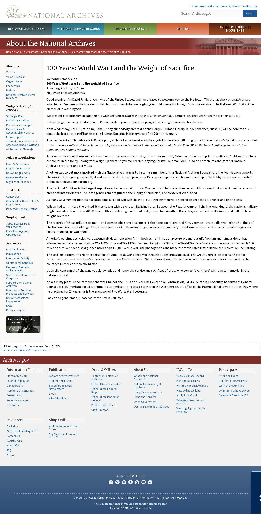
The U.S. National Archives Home (54, 11)
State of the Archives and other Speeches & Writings (22, 143)
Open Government (145, 402)
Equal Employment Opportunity (17, 232)
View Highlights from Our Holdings (191, 409)
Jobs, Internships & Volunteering (18, 225)
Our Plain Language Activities (151, 406)
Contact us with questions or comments (27, 350)
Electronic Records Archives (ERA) (17, 268)
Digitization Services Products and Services (20, 291)
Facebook (110, 482)
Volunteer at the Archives (234, 390)
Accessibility (96, 498)
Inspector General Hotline (22, 209)
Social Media (14, 441)
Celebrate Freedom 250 (233, 395)
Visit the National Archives (192, 385)
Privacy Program (16, 310)
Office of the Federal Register (104, 390)
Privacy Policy (114, 498)
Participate (228, 370)
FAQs (9, 305)
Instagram (124, 482)
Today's (64, 376)
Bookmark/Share (228, 6)
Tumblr (130, 482)
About (19, 52)
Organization (14, 81)
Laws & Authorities (17, 164)
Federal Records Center (106, 384)
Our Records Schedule (20, 263)
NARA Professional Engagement (17, 299)
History (10, 90)
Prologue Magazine (60, 381)
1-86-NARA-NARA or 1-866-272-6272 (131, 508)
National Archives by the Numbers (21, 96)
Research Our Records (26, 29)
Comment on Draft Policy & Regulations (22, 202)
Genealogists (15, 385)
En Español (13, 445)
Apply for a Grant (186, 395)
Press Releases (15, 249)
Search (250, 13)
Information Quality (17, 258)
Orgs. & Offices (103, 370)
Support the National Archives (18, 284)
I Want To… (185, 370)
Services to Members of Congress (21, 276)
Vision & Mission (15, 77)
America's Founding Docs (22, 431)
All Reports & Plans (17, 149)
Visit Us (183, 29)
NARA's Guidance (16, 177)
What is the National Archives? (146, 377)
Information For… (21, 370)
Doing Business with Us (148, 392)
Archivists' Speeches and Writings (47, 52)
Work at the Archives (231, 385)
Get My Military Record (190, 376)
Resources (15, 420)
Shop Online (59, 420)
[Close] (256, 476)
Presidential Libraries (104, 405)
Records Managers (18, 400)
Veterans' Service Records (78, 29)
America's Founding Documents (235, 28)
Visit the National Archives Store (65, 427)
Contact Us (249, 6)
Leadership (13, 86)
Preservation (14, 395)
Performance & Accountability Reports (20, 130)
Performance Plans (17, 120)
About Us (141, 370)
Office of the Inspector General (105, 398)
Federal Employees (18, 381)
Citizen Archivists (202, 6)
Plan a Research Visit (188, 381)
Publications (13, 254)
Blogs (52, 393)
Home (9, 52)
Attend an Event (228, 376)
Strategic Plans (15, 116)
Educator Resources (130, 29)
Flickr (150, 482)
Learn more (225, 506)
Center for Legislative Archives (104, 377)
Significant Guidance (18, 182)
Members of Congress (20, 390)
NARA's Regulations (18, 173)
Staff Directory (100, 410)
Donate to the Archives (233, 381)
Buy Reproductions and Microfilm (63, 435)
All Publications (58, 398)
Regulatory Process (18, 168)
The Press (13, 405)
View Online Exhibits (188, 390)
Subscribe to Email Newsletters (60, 387)
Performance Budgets (19, 125)
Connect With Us (130, 476)
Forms (10, 455)
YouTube (137, 482)
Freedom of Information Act (142, 498)
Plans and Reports (145, 397)
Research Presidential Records (189, 401)
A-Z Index (12, 426)
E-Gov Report (14, 137)
